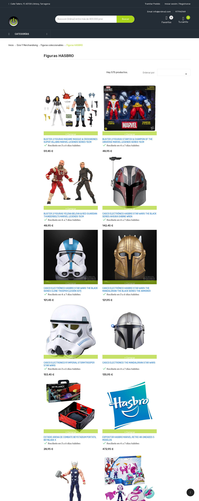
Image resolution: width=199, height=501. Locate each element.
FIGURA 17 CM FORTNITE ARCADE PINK (103, 198)
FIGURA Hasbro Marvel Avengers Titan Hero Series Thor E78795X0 (153, 154)
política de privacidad (152, 434)
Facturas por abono (124, 444)
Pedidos (118, 438)
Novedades (70, 417)
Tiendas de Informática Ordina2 (95, 473)
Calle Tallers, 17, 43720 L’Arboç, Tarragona (30, 4)
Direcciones (120, 449)
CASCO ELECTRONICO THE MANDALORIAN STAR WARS (79, 154)
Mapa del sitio (96, 462)
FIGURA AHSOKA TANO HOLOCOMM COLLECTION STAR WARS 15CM (78, 244)
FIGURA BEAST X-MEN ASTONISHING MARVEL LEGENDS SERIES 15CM (154, 334)
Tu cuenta (120, 410)
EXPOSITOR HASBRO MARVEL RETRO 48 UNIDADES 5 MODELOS (129, 154)
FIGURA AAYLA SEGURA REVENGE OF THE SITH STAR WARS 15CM (128, 199)
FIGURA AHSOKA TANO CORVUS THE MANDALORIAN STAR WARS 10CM (54, 244)
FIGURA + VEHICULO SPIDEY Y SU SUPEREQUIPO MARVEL (78, 199)
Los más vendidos (73, 422)
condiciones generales (175, 432)
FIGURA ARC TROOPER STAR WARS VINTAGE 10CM (152, 289)
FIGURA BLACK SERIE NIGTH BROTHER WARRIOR (78, 378)
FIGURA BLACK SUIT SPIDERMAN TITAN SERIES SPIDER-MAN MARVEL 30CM (104, 379)
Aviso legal (94, 430)
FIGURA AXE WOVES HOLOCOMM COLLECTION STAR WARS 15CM (104, 334)
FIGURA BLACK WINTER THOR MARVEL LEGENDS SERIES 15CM (128, 379)
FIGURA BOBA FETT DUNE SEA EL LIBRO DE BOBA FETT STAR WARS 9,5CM (180, 379)
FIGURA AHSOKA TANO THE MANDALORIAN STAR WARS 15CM (155, 244)
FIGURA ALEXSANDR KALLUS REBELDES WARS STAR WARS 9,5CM (180, 244)
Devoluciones (96, 446)
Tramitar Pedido (152, 4)
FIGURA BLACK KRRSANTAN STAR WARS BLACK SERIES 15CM (54, 379)
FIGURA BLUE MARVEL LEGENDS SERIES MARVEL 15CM (153, 379)
